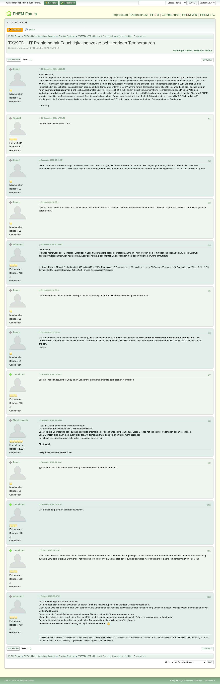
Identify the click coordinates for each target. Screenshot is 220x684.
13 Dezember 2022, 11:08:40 (50, 420)
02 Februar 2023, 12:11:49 (49, 550)
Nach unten (13, 60)
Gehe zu (169, 662)
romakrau (18, 374)
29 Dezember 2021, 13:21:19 (50, 160)
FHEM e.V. (207, 14)
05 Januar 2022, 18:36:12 (48, 202)
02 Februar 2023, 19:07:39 (49, 596)
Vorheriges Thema (182, 50)
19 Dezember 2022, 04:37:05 (50, 504)
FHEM (154, 14)
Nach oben (13, 648)
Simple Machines (27, 681)
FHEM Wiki (190, 14)
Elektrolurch (20, 420)
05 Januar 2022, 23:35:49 (51, 244)
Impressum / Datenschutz (130, 14)
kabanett (17, 244)
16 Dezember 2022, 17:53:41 (50, 462)
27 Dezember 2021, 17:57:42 (53, 118)
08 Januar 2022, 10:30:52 (48, 290)
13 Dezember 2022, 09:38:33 (50, 374)
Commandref (170, 14)
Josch (16, 69)
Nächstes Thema (203, 50)
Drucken (207, 60)
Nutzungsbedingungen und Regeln (189, 681)
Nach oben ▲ (210, 681)
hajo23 (16, 118)
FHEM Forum (25, 13)
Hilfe (172, 681)
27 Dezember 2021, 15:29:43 (53, 69)
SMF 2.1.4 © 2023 (11, 681)
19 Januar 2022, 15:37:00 (48, 332)
